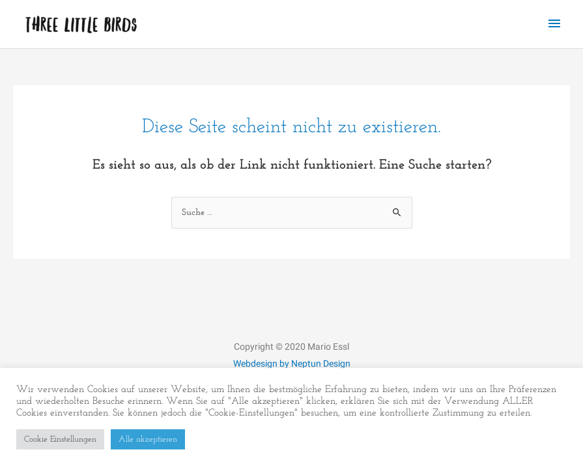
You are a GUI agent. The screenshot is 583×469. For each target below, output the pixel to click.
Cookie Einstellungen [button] (60, 439)
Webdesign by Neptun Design (291, 363)
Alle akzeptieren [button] (148, 439)
